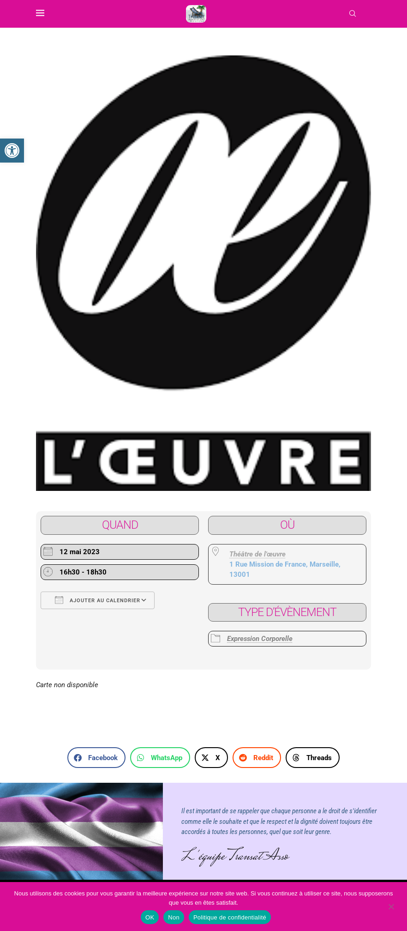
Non (174, 917)
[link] (12, 151)
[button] (96, 757)
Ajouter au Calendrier (97, 600)
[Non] (391, 907)
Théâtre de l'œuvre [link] (257, 554)
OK (149, 917)
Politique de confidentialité (229, 917)
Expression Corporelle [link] (260, 639)
